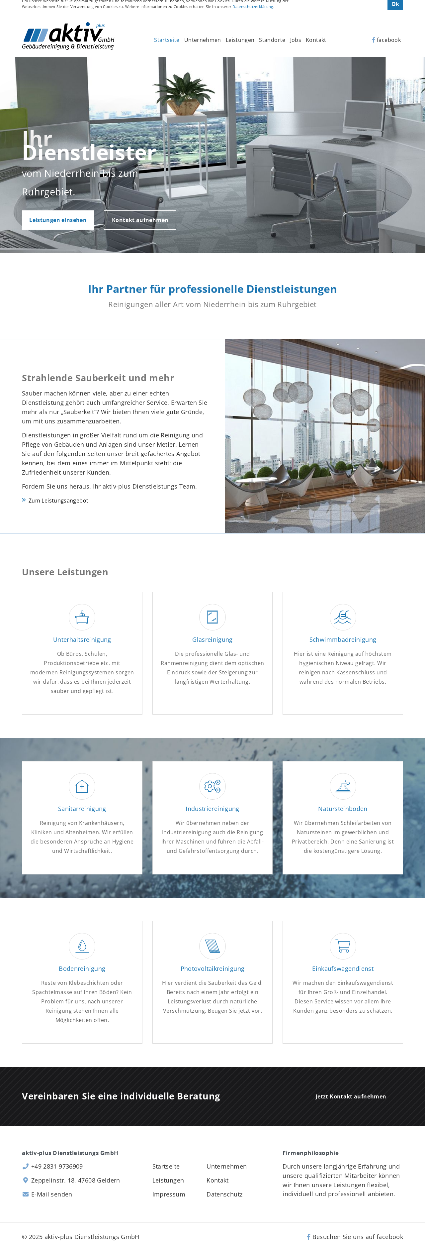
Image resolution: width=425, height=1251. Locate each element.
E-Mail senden (47, 1194)
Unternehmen (202, 40)
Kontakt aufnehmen (140, 220)
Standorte (272, 40)
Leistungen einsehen (58, 220)
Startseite (167, 40)
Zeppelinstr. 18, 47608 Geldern (71, 1180)
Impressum (168, 1194)
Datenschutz (224, 1194)
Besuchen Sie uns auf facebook (355, 1237)
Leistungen (240, 40)
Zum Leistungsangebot (58, 500)
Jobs (295, 40)
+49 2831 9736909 (52, 1166)
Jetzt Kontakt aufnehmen (351, 1096)
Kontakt (316, 40)
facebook (386, 40)
